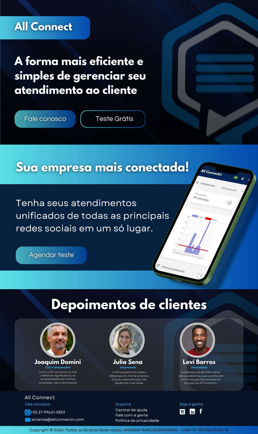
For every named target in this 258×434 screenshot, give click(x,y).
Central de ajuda (131, 410)
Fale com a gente (132, 415)
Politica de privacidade (137, 420)
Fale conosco (45, 119)
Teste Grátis (114, 119)
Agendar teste (51, 255)
